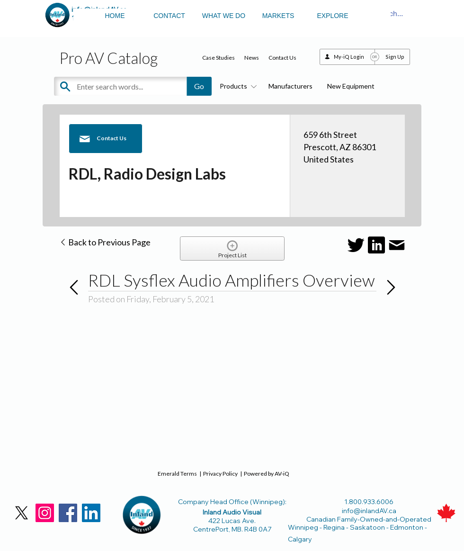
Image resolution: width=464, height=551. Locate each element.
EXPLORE (332, 15)
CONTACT (169, 15)
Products (237, 86)
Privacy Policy (220, 473)
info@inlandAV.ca (369, 510)
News (251, 57)
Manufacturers (290, 86)
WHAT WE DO (223, 15)
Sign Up (394, 57)
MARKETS (278, 15)
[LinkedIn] (91, 513)
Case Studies (218, 57)
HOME (115, 15)
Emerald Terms (177, 473)
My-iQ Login (349, 57)
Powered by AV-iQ (266, 473)
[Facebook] (68, 513)
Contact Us (282, 57)
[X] (21, 513)
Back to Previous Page (105, 242)
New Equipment (351, 86)
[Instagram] (45, 513)
